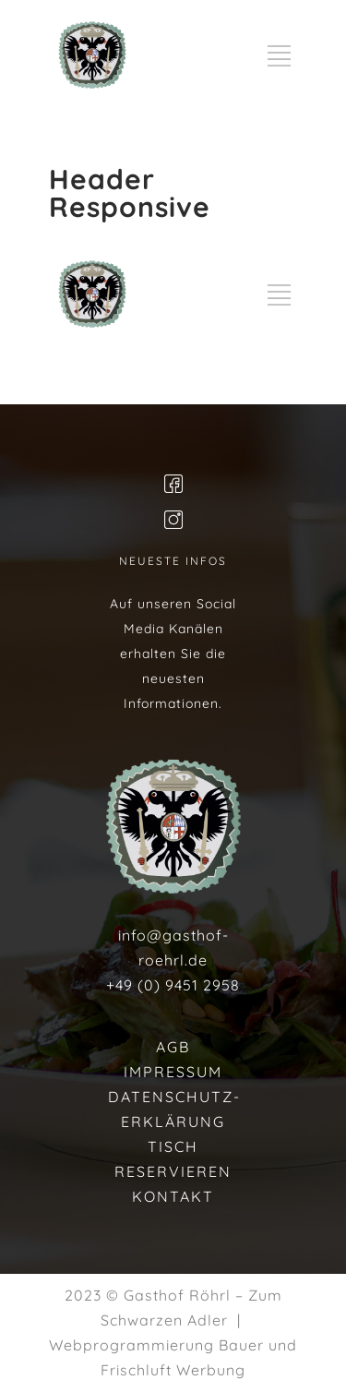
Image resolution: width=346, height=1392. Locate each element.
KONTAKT (173, 1196)
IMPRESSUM (173, 1071)
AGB (173, 1047)
